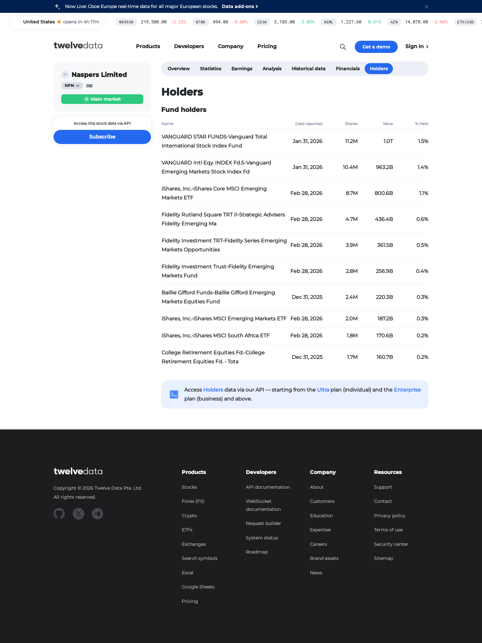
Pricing (190, 601)
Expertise (320, 530)
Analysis (271, 69)
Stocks (189, 487)
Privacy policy (389, 516)
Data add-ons (238, 6)
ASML (278, 21)
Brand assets (324, 558)
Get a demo (376, 47)
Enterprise (407, 390)
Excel (187, 573)
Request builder (263, 523)
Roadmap (257, 552)
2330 (212, 21)
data (78, 45)
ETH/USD (415, 21)
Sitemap (383, 558)
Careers (318, 544)
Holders (379, 69)
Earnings (241, 69)
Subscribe (102, 137)
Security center (391, 544)
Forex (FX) (193, 501)
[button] (426, 6)
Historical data (309, 69)
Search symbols (199, 558)
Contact (383, 501)
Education (321, 516)
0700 (150, 21)
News (316, 573)
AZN (343, 21)
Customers (322, 501)
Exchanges (194, 544)
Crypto (189, 516)
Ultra (323, 390)
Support (383, 487)
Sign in (416, 46)
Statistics (210, 69)
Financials (348, 69)
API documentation (268, 487)
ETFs (187, 530)
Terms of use (388, 530)
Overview (179, 69)
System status (262, 538)
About (317, 487)
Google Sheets (198, 587)
